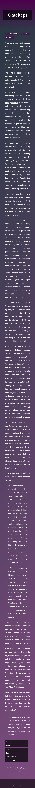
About (8, 745)
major (7, 103)
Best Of (8, 753)
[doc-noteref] (25, 379)
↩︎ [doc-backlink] (17, 735)
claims (7, 353)
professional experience (18, 143)
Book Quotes (10, 760)
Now (7, 749)
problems (14, 103)
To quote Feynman (12, 480)
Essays (8, 742)
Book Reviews (11, 757)
